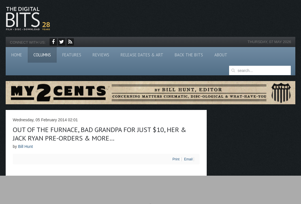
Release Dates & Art (142, 55)
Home (16, 55)
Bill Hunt (25, 146)
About (220, 55)
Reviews (101, 55)
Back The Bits (189, 55)
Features (71, 55)
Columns (42, 55)
